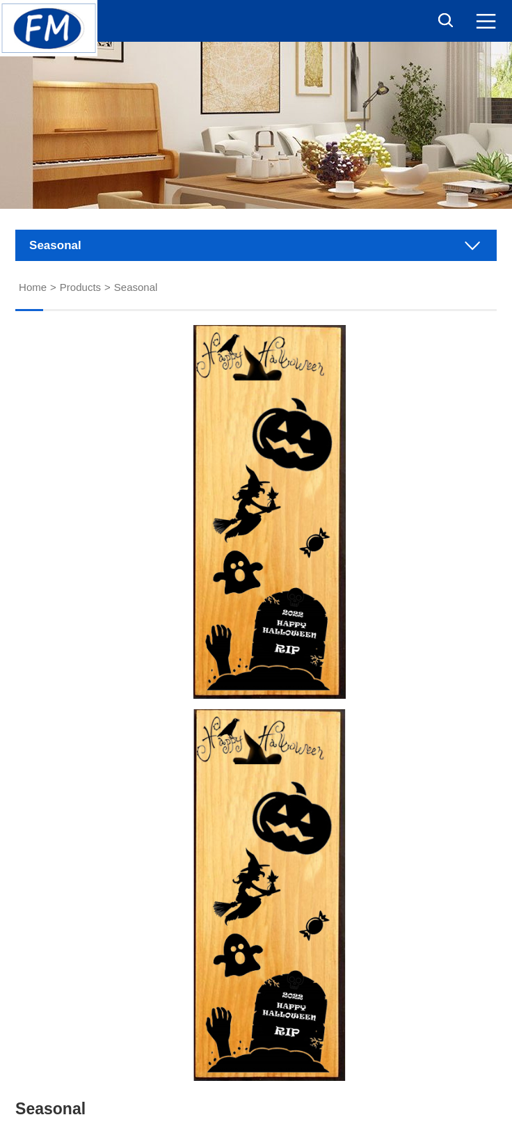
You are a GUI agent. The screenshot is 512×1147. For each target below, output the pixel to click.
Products (80, 287)
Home (33, 287)
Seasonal (136, 287)
